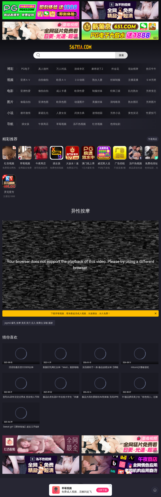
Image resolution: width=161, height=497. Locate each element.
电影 (10, 91)
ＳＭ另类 (151, 80)
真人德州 (43, 68)
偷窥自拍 (25, 102)
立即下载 (102, 489)
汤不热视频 (79, 124)
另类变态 (151, 91)
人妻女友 (61, 113)
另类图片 (151, 102)
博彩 (10, 69)
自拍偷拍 (43, 80)
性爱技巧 (151, 113)
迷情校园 (97, 113)
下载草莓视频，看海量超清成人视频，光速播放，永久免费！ (104, 313)
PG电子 (25, 68)
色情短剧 (115, 124)
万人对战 (61, 68)
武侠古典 (79, 113)
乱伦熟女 (133, 91)
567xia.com (80, 47)
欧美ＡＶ (61, 80)
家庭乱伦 (43, 113)
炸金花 (115, 68)
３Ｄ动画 (79, 80)
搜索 (121, 55)
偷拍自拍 (43, 91)
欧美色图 (61, 102)
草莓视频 (61, 124)
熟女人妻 (97, 80)
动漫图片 (79, 102)
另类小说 (115, 113)
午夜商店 (43, 124)
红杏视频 (97, 124)
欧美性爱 (79, 91)
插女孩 (25, 124)
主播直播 (133, 80)
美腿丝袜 (97, 102)
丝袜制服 (115, 80)
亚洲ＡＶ (25, 80)
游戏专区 (79, 68)
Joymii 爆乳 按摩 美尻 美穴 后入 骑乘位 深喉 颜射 (29, 322)
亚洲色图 (43, 102)
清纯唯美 (115, 102)
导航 (10, 124)
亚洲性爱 (25, 91)
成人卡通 (61, 91)
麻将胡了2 (97, 68)
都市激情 (25, 113)
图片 (10, 102)
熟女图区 (133, 102)
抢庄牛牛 (151, 68)
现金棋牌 (133, 68)
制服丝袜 (97, 91)
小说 (10, 113)
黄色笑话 (133, 113)
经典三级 (115, 91)
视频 (10, 80)
